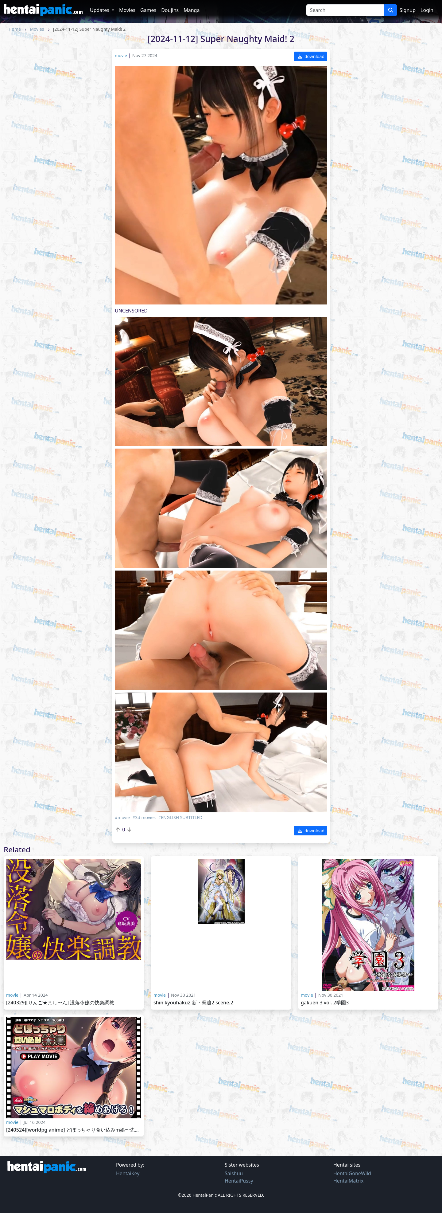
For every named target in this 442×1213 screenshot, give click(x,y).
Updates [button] (100, 10)
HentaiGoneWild (352, 1173)
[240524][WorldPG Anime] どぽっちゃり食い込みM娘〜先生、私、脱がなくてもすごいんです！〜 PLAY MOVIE (73, 1130)
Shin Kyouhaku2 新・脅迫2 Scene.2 (193, 1003)
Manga (192, 10)
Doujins (170, 10)
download (311, 56)
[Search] (345, 10)
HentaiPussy (239, 1180)
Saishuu (234, 1173)
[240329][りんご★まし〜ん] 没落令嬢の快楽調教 (60, 1003)
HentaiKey (127, 1173)
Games (148, 10)
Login (427, 10)
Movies (127, 10)
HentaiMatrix (348, 1180)
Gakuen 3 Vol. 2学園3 (325, 1003)
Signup (408, 10)
